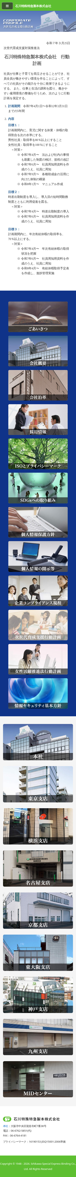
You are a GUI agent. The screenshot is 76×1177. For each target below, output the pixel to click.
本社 (5, 1126)
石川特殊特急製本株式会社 (33, 6)
